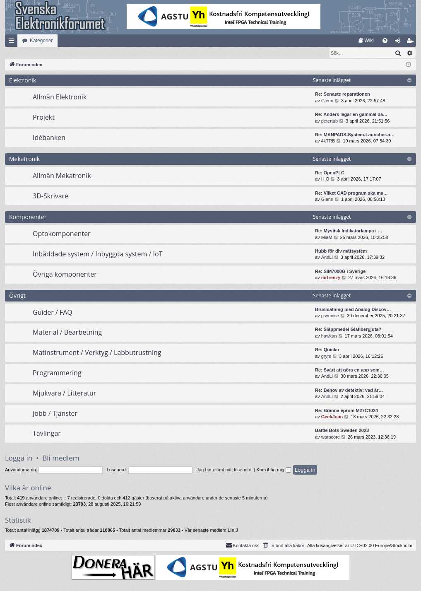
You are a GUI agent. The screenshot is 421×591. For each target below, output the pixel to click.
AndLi (327, 257)
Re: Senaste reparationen (342, 94)
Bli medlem (60, 458)
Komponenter (28, 217)
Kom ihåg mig (273, 470)
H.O (325, 179)
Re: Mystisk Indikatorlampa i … (349, 231)
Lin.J (233, 530)
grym (326, 356)
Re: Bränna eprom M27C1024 (346, 410)
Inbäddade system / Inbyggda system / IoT (97, 254)
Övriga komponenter (65, 274)
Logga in (18, 458)
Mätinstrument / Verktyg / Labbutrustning (97, 352)
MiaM (326, 237)
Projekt (44, 117)
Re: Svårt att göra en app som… (349, 370)
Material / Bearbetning (67, 332)
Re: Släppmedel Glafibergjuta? (348, 329)
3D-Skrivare (50, 196)
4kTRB (328, 141)
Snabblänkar (12, 42)
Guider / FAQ (52, 312)
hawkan (329, 336)
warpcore (330, 437)
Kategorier (41, 40)
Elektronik (22, 80)
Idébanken (49, 137)
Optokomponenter (62, 234)
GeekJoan (332, 417)
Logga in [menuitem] (399, 42)
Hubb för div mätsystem (341, 251)
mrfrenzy (330, 277)
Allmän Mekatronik (62, 176)
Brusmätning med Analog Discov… (353, 309)
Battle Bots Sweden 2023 (342, 430)
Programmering (57, 373)
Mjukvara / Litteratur (64, 393)
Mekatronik (24, 159)
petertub (329, 121)
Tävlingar (47, 433)
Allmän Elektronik (60, 97)
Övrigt (17, 296)
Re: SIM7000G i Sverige (340, 271)
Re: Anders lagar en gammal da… (351, 114)
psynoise (330, 316)
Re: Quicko (327, 349)
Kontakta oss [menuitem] (243, 545)
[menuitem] (366, 40)
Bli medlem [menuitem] (411, 42)
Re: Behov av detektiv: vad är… (349, 390)
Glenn (327, 101)
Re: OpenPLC (329, 173)
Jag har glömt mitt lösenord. (225, 470)
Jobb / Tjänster (55, 413)
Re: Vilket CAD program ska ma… (351, 193)
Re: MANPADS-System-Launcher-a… (355, 135)
